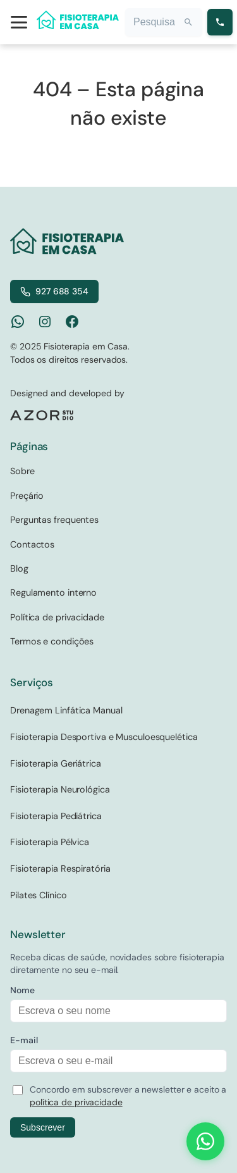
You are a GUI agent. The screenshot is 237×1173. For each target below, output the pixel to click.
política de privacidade (76, 1102)
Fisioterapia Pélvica (49, 842)
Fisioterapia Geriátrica (55, 763)
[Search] (188, 22)
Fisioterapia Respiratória (60, 868)
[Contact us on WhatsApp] (205, 1141)
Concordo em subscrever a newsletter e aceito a (128, 1096)
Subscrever (42, 1127)
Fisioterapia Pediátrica (56, 816)
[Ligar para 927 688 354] (220, 22)
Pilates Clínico (38, 895)
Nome (22, 990)
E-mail (23, 1040)
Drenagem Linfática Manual (66, 710)
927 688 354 (54, 291)
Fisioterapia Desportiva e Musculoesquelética (104, 737)
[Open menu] (19, 22)
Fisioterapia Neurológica (60, 789)
